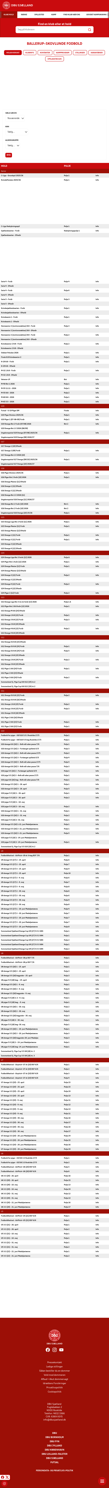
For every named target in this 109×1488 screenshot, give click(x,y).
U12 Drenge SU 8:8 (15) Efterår (13, 642)
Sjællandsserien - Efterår (11, 235)
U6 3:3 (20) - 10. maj (9, 1185)
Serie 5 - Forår (6, 299)
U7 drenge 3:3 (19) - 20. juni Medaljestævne (18, 1136)
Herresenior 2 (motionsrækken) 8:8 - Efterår (19, 330)
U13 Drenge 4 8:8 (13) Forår (12, 628)
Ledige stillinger (54, 1367)
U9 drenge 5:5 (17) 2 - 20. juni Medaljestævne (19, 913)
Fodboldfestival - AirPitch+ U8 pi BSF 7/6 (17, 958)
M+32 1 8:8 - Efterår (9, 375)
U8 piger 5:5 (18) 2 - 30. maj (12, 1020)
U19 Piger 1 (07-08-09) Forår (12, 419)
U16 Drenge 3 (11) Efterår (11, 491)
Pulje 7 (66, 864)
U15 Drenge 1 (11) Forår (10, 535)
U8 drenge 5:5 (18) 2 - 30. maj (13, 1011)
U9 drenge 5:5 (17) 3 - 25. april (13, 869)
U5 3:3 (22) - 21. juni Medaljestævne (15, 1251)
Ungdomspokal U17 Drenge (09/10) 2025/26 (19, 459)
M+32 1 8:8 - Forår (8, 370)
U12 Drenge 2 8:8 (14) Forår (12, 660)
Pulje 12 (67, 1104)
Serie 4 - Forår (6, 281)
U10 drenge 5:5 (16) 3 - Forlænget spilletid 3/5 (20, 757)
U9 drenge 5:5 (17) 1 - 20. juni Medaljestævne (19, 909)
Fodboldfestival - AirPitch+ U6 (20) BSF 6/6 (18, 1167)
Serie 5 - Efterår (7, 304)
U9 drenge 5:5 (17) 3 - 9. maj (12, 886)
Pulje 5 (66, 651)
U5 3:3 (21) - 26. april (9, 1225)
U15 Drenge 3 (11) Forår (10, 539)
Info (97, 175)
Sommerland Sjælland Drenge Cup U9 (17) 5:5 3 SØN (22, 944)
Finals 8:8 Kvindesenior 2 (11, 357)
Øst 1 (66, 504)
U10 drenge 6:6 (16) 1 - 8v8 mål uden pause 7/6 (20, 744)
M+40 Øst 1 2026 (8, 384)
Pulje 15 (67, 1082)
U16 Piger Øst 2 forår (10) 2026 (13, 477)
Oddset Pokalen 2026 (9, 353)
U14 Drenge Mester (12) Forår (13, 566)
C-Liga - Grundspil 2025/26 (12, 175)
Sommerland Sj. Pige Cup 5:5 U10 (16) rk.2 (18, 846)
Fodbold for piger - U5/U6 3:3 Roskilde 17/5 (19, 1158)
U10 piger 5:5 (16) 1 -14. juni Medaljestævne (19, 838)
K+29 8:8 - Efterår (8, 366)
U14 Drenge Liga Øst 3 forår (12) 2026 (16, 557)
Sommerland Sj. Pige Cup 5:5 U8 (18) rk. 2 (18, 1051)
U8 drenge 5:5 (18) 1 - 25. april (13, 967)
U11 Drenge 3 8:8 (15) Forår (12, 709)
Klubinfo (29, 53)
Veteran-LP (5, 379)
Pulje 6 (66, 290)
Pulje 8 (66, 886)
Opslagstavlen (55, 59)
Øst (65, 379)
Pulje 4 (66, 281)
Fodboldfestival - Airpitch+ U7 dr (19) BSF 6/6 (19, 1064)
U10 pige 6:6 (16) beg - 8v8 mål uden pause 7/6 (20, 780)
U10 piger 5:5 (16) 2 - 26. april (13, 798)
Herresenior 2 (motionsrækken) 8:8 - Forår (18, 326)
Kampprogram (62, 53)
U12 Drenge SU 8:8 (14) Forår (12, 646)
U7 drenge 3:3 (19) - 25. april (12, 1082)
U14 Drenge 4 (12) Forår (10, 584)
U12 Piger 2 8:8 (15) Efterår (12, 673)
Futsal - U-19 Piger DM (10, 410)
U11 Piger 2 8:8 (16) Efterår (12, 717)
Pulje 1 (66, 175)
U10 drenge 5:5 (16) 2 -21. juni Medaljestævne (19, 829)
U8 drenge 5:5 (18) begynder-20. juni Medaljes (19, 1038)
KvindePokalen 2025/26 (11, 180)
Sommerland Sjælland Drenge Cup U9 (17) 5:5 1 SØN (22, 931)
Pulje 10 (67, 873)
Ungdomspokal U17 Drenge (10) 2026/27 (17, 464)
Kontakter (45, 53)
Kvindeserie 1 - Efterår (10, 321)
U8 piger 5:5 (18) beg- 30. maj (13, 1024)
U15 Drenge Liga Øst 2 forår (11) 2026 (16, 522)
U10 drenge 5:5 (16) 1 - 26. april (14, 784)
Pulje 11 (67, 1100)
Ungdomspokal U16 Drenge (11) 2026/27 (17, 499)
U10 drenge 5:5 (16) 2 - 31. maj (13, 815)
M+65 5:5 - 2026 (7, 402)
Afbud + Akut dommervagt (54, 1379)
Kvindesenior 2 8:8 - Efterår (12, 348)
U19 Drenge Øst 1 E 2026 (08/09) (14, 428)
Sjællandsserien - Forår (10, 231)
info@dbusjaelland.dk (54, 1420)
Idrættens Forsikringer (54, 1383)
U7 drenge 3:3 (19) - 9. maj (12, 1100)
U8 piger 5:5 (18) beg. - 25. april (14, 980)
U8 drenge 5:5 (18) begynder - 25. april (16, 975)
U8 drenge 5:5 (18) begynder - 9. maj (15, 993)
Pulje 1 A (67, 602)
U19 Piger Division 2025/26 (12, 415)
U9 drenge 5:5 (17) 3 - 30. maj (13, 900)
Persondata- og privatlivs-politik (54, 1471)
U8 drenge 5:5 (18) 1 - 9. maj (12, 984)
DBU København (54, 1450)
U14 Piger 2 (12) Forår (10, 593)
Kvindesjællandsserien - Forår (13, 308)
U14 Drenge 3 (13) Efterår (11, 579)
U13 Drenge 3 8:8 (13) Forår (12, 620)
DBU (54, 1433)
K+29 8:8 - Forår (7, 361)
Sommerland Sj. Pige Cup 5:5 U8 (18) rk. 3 (18, 1056)
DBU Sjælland (54, 1458)
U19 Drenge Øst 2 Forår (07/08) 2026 (16, 424)
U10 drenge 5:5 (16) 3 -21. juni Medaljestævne (19, 833)
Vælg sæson (11, 113)
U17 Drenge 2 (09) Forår (10, 450)
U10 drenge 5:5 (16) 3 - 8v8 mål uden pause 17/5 (20, 762)
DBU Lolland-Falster (54, 1454)
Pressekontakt (54, 1362)
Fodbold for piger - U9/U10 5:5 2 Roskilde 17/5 (20, 735)
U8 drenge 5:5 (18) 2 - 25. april (13, 971)
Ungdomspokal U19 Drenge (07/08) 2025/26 (19, 433)
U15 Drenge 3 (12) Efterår (11, 544)
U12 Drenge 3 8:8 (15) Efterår (13, 664)
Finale (66, 410)
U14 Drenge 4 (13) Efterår (11, 588)
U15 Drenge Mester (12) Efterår (13, 531)
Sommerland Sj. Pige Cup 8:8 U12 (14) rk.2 (18, 682)
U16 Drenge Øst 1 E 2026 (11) (13, 495)
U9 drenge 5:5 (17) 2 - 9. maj (12, 878)
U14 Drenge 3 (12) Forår (10, 575)
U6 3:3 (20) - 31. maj (9, 1193)
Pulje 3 (66, 299)
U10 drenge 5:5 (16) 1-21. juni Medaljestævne (19, 824)
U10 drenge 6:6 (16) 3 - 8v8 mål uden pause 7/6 (20, 766)
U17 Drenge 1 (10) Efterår (11, 446)
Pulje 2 (66, 335)
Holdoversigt (12, 53)
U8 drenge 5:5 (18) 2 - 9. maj (12, 989)
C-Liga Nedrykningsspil (10, 226)
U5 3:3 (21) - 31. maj (9, 1242)
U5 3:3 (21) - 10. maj (9, 1234)
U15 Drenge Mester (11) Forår (13, 526)
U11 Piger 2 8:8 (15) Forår (11, 722)
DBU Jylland (54, 1446)
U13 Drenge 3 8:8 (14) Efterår (13, 624)
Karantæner (97, 53)
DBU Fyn (54, 1441)
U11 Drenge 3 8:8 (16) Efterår (13, 713)
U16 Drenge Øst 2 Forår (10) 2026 (14, 508)
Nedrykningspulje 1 (72, 231)
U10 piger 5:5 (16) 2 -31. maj (12, 820)
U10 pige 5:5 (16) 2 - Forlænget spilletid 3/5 (19, 771)
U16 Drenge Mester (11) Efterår (13, 482)
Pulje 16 (67, 1118)
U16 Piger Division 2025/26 (12, 473)
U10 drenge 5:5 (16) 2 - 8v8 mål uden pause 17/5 (20, 753)
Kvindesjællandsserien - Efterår (13, 313)
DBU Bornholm (54, 1437)
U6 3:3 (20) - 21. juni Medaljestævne (15, 1202)
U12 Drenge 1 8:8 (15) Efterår (13, 655)
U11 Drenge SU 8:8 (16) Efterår (13, 700)
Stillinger (80, 53)
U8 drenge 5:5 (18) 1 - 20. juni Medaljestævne (19, 1029)
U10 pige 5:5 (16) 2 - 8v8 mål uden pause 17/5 (19, 775)
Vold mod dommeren (54, 1375)
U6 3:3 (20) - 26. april (9, 1176)
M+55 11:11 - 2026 (8, 388)
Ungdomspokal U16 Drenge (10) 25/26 (16, 513)
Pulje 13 (67, 1096)
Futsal (54, 1462)
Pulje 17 (67, 1122)
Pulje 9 (66, 869)
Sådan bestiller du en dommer (54, 1371)
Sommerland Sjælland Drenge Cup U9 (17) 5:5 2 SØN (22, 935)
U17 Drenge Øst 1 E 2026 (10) (13, 455)
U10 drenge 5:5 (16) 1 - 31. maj (13, 811)
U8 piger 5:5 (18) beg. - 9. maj (13, 1002)
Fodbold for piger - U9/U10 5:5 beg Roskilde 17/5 (21, 740)
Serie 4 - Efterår (7, 286)
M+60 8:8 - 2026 (7, 397)
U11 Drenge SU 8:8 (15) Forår (12, 695)
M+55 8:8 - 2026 (7, 393)
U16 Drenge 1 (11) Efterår (11, 486)
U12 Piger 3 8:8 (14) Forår (11, 677)
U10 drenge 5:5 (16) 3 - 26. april (14, 789)
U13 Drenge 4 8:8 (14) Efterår (13, 633)
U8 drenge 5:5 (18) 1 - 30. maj (13, 1007)
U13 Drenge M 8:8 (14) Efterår (13, 611)
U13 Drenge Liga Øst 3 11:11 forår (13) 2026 (19, 602)
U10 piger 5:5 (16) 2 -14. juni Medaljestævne (19, 842)
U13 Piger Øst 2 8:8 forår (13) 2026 (15, 606)
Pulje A (67, 557)
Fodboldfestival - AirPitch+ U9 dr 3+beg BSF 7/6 (20, 855)
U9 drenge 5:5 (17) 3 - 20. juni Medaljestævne (19, 922)
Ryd (9, 155)
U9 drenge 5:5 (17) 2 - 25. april (13, 860)
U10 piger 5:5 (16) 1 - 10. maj (13, 802)
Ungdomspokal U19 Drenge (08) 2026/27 (17, 437)
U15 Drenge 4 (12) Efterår (11, 548)
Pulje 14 (67, 1091)
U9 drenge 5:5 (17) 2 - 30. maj (13, 891)
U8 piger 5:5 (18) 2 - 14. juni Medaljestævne (18, 1042)
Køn (7, 127)
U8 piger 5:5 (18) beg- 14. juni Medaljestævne (19, 1047)
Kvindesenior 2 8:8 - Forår (11, 344)
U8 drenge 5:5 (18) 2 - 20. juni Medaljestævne (19, 1033)
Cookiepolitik (54, 1392)
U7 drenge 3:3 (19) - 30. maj (12, 1118)
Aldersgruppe (11, 140)
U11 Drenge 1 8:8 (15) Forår (12, 704)
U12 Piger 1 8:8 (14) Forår (11, 668)
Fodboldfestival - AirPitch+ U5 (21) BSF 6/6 (18, 1216)
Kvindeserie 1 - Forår (9, 317)
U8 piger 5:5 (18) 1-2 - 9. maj (12, 998)
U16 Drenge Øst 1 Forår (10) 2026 (14, 504)
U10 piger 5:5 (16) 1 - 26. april (13, 793)
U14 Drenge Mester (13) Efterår (13, 571)
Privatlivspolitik (54, 1387)
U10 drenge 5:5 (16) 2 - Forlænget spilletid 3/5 (20, 749)
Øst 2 (66, 424)
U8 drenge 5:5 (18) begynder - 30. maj (16, 1016)
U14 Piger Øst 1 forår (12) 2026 (13, 562)
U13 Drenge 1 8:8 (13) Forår (12, 615)
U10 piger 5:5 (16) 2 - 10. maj (13, 806)
